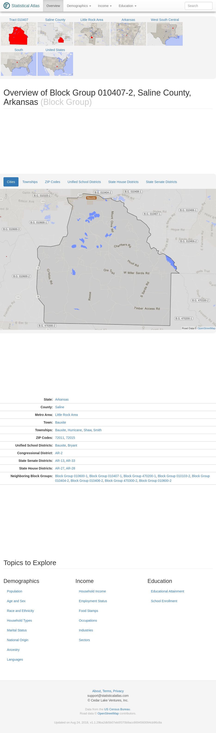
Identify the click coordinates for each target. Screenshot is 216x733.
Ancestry (13, 650)
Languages (15, 659)
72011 (59, 438)
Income (105, 6)
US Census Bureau (117, 709)
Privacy (118, 691)
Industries (86, 630)
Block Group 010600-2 (155, 480)
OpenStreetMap (108, 713)
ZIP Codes (52, 182)
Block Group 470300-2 (121, 480)
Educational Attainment (167, 591)
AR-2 (59, 453)
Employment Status (93, 601)
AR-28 (70, 468)
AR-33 (70, 461)
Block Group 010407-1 (105, 476)
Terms (106, 691)
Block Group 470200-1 (139, 476)
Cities (11, 182)
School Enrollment (164, 601)
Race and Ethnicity (20, 611)
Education (127, 6)
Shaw (87, 430)
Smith (97, 430)
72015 (70, 438)
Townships (29, 182)
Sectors (84, 640)
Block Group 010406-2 (87, 480)
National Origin (17, 640)
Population (14, 591)
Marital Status (17, 630)
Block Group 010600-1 (71, 476)
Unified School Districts (84, 182)
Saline (59, 407)
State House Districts (123, 182)
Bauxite (60, 422)
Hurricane (75, 430)
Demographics (79, 6)
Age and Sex (16, 601)
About (96, 691)
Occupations (88, 620)
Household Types (19, 620)
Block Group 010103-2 (174, 476)
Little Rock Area (66, 415)
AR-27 (60, 468)
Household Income (92, 591)
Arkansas (62, 399)
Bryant (72, 445)
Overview (53, 6)
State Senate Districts (161, 182)
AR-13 (60, 461)
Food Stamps (88, 611)
